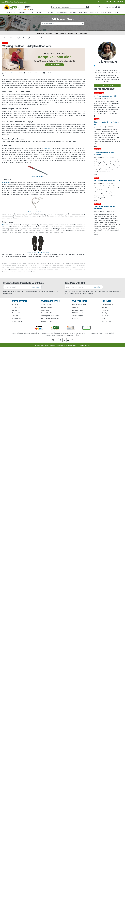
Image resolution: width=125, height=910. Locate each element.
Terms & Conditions (47, 314)
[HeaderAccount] (110, 7)
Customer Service (50, 301)
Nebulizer (96, 177)
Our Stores (15, 311)
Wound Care (11, 12)
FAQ (103, 319)
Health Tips (105, 311)
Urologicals (21, 12)
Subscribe (35, 288)
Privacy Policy (16, 319)
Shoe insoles (6, 226)
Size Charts (105, 317)
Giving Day (75, 308)
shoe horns (47, 149)
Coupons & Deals (107, 305)
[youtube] (68, 341)
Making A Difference (99, 93)
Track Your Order (47, 305)
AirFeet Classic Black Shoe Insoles (38, 253)
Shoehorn (5, 43)
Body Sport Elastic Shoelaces (37, 213)
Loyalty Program (77, 311)
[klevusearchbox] (87, 7)
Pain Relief (96, 119)
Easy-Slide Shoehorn (37, 178)
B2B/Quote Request (47, 322)
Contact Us (100, 7)
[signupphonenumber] (78, 288)
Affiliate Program (77, 317)
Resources (107, 301)
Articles (104, 308)
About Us (15, 305)
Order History (45, 311)
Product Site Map (17, 322)
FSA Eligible (105, 314)
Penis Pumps (97, 203)
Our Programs (79, 301)
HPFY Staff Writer (100, 99)
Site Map (15, 317)
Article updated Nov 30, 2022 (43, 73)
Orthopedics (50, 12)
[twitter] (53, 341)
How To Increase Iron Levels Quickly (105, 96)
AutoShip (75, 319)
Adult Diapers (97, 149)
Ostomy (30, 12)
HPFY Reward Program (79, 305)
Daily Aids (73, 12)
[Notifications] (116, 7)
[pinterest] (72, 341)
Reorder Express (46, 308)
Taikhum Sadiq (8, 73)
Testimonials (16, 314)
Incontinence (82, 12)
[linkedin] (64, 341)
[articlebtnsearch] (62, 26)
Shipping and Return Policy (50, 317)
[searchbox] (70, 7)
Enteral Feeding (62, 12)
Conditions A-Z (84, 33)
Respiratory (39, 12)
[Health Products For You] (12, 7)
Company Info (19, 301)
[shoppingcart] (119, 7)
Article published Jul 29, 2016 (23, 73)
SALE (116, 12)
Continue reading (107, 85)
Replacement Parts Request (50, 319)
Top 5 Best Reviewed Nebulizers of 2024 (107, 180)
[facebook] (57, 341)
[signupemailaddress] (17, 288)
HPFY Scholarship (77, 314)
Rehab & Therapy (106, 12)
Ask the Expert (106, 322)
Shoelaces (5, 183)
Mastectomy (94, 12)
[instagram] (60, 341)
